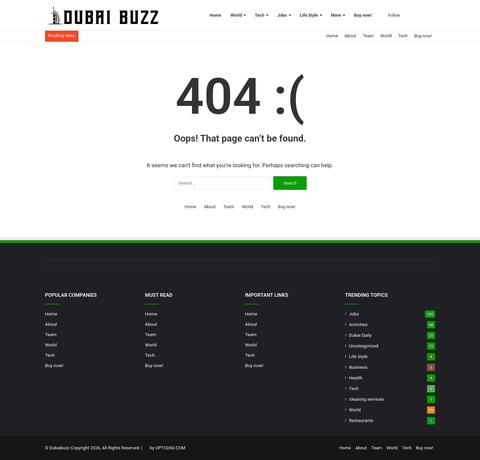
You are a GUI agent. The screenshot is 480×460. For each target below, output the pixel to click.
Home (215, 15)
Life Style (309, 15)
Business (358, 367)
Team (368, 35)
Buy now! (363, 15)
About (350, 35)
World (236, 15)
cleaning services (366, 399)
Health (355, 377)
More (336, 15)
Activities (358, 324)
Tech (259, 15)
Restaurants (361, 420)
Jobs (282, 15)
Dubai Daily (360, 335)
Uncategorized (363, 345)
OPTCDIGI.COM (170, 447)
